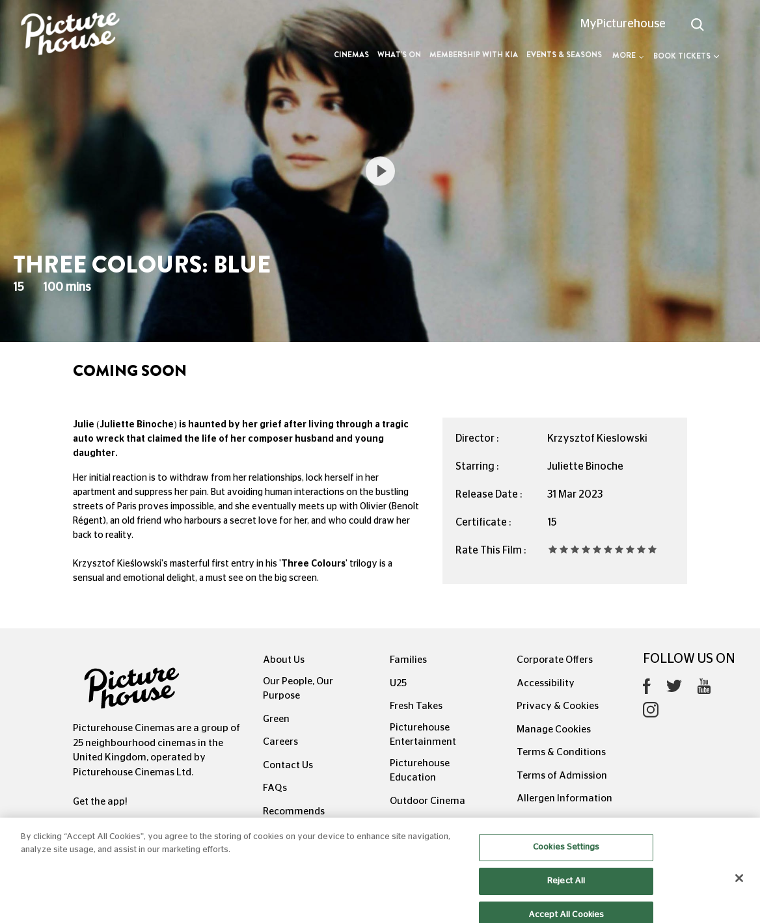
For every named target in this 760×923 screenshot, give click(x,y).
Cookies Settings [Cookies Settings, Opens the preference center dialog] (566, 857)
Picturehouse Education (420, 770)
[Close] (739, 888)
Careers (280, 742)
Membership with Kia (473, 54)
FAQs (275, 788)
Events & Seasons (564, 54)
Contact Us (288, 765)
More (628, 55)
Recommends (294, 811)
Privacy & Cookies (558, 706)
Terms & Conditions (561, 752)
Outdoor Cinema (427, 801)
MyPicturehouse (623, 24)
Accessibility (546, 683)
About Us (284, 660)
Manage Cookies (554, 729)
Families (408, 660)
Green (276, 719)
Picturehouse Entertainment (423, 735)
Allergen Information (564, 798)
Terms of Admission (562, 776)
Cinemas (351, 54)
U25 (398, 683)
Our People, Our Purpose (298, 688)
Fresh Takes (416, 706)
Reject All (566, 890)
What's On (399, 54)
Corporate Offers (555, 660)
